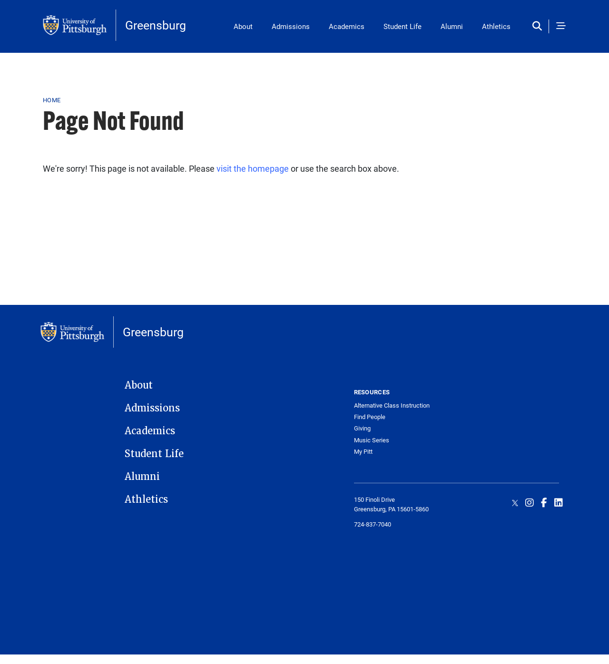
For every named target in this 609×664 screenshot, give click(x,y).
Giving (362, 428)
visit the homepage (252, 168)
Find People (369, 417)
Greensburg (155, 25)
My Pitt (363, 452)
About (243, 26)
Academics (346, 26)
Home (51, 100)
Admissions (291, 26)
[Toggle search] (539, 26)
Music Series (371, 440)
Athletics (496, 26)
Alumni (452, 26)
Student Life (402, 26)
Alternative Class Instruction (392, 405)
